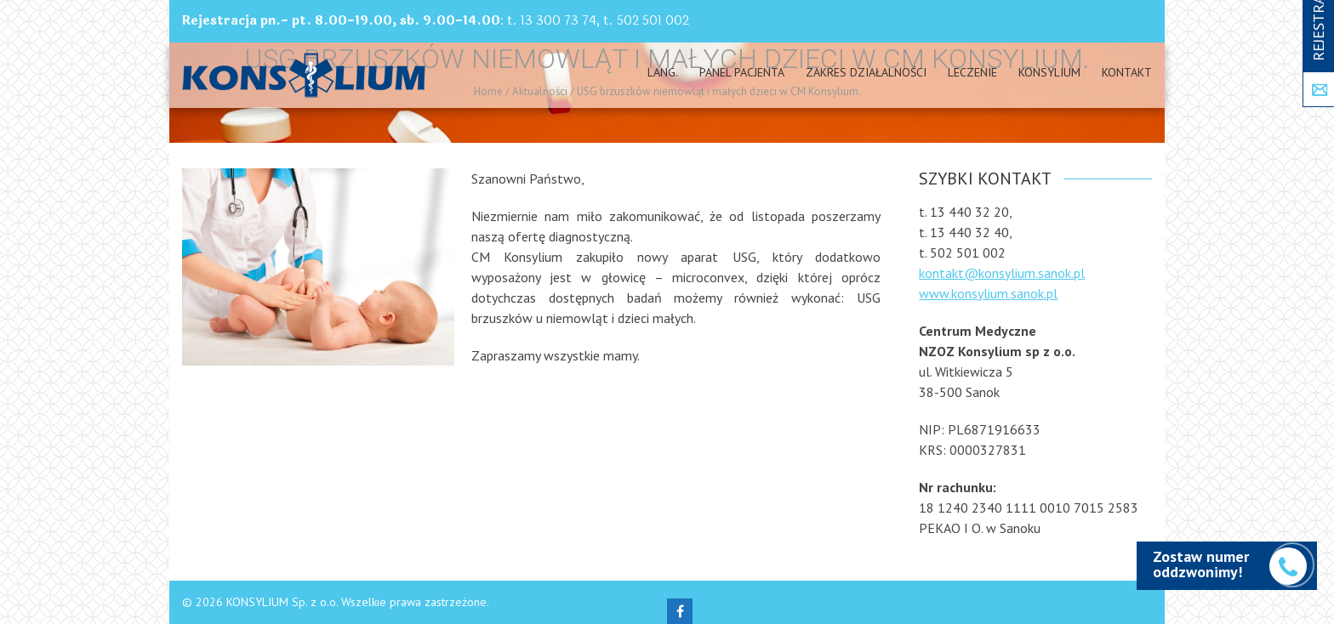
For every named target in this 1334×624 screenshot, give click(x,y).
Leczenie (972, 72)
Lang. (662, 72)
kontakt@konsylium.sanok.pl (1002, 272)
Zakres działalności (866, 72)
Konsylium (1049, 72)
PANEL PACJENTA (741, 72)
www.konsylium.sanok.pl (988, 293)
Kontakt (1127, 72)
